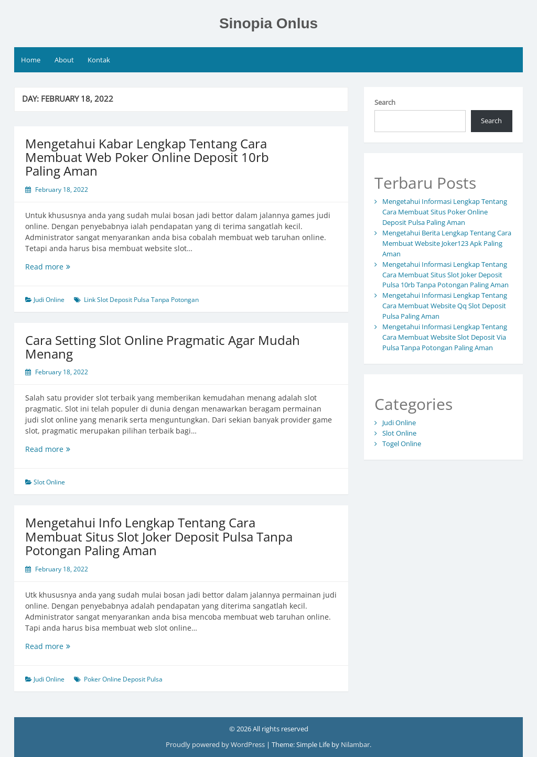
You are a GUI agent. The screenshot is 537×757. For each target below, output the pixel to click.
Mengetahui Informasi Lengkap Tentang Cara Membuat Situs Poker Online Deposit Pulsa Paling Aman (444, 212)
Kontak (99, 59)
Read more (65, 266)
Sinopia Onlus (268, 23)
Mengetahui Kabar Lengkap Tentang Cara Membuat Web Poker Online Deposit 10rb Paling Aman (147, 157)
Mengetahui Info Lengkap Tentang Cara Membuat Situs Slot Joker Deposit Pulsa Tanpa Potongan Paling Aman (159, 536)
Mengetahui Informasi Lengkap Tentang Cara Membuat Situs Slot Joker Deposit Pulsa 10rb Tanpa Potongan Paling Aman (445, 274)
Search (384, 102)
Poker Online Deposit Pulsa (123, 679)
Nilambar (355, 744)
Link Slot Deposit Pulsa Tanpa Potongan (141, 299)
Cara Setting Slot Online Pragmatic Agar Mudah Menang (162, 346)
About (64, 59)
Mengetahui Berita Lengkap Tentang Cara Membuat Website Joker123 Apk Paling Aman (446, 243)
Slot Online (49, 482)
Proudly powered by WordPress (216, 744)
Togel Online (401, 443)
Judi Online (49, 299)
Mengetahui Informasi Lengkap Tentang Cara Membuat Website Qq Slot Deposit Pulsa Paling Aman (444, 305)
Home (30, 59)
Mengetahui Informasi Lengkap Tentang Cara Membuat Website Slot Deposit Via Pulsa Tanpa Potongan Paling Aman (444, 337)
